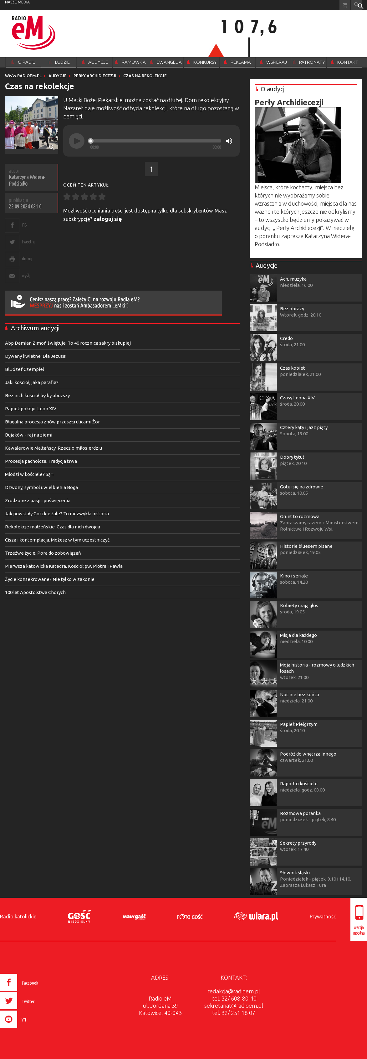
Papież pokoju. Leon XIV (30, 408)
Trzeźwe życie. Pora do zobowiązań (43, 553)
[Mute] (229, 141)
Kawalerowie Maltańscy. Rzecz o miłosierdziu (53, 448)
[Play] (76, 141)
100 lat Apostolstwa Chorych (35, 592)
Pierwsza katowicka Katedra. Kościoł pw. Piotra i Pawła (64, 566)
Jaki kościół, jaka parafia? (32, 382)
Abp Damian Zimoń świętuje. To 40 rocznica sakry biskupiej (68, 343)
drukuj (27, 258)
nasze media (17, 2)
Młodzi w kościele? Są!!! (29, 474)
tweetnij (28, 241)
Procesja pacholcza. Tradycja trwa (41, 461)
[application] (151, 141)
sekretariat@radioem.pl (233, 1005)
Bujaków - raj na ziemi (28, 434)
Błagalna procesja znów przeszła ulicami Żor (52, 421)
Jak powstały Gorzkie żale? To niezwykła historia (57, 513)
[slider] (155, 140)
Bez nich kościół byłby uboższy (37, 395)
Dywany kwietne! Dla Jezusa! (35, 356)
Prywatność (323, 916)
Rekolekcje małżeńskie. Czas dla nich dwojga (52, 526)
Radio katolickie (18, 916)
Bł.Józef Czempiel (24, 369)
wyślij (26, 275)
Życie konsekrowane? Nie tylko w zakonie (49, 579)
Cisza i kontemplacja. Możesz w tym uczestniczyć (57, 539)
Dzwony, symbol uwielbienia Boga (41, 487)
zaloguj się (108, 219)
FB (24, 224)
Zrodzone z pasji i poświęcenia (37, 500)
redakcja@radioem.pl (233, 991)
